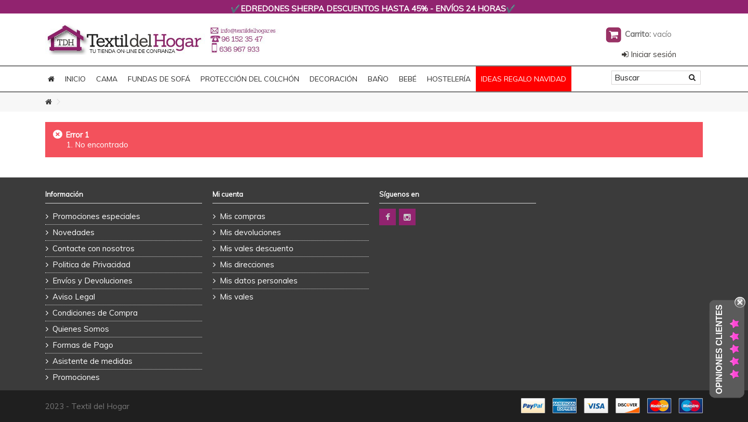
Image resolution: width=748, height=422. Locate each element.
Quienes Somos (80, 329)
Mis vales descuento (256, 248)
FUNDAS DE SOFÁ (159, 79)
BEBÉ (408, 79)
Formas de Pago (82, 345)
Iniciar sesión (649, 54)
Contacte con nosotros (93, 248)
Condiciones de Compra (95, 313)
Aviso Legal (73, 297)
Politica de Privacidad (91, 264)
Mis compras (242, 216)
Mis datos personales (259, 280)
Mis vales (236, 297)
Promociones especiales (96, 216)
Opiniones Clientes (719, 349)
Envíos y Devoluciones (92, 280)
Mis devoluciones (250, 232)
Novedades (73, 232)
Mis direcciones (247, 264)
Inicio (75, 79)
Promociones (76, 377)
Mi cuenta (227, 194)
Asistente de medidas (92, 361)
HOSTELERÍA (449, 79)
